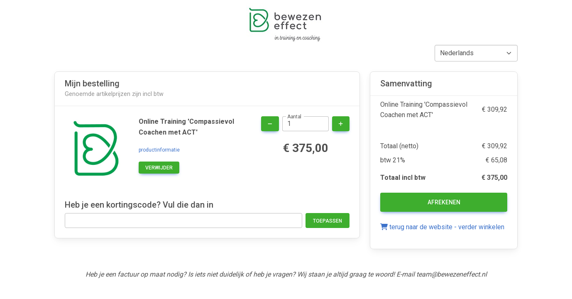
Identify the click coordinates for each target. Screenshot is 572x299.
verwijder (159, 168)
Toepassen (327, 221)
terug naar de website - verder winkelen (442, 227)
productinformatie (159, 150)
